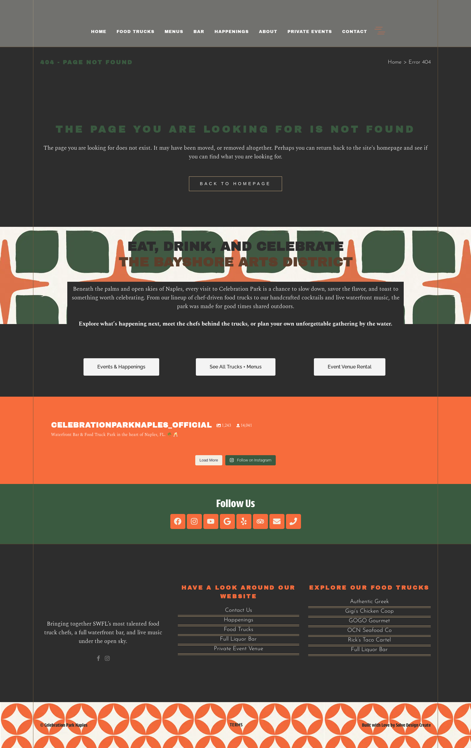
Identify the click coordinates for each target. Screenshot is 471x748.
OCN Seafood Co (369, 630)
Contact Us (238, 610)
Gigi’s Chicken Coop (369, 611)
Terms (236, 725)
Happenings (238, 620)
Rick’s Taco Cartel (369, 640)
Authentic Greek (369, 602)
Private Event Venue (238, 649)
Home (395, 62)
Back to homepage (235, 183)
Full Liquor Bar (238, 639)
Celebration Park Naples (65, 725)
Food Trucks (238, 629)
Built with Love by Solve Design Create (396, 725)
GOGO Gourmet (369, 621)
